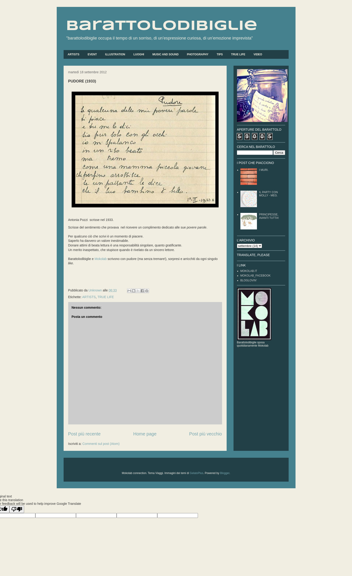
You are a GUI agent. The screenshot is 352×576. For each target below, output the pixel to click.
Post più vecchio (205, 433)
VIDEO (257, 54)
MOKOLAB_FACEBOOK (255, 275)
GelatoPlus (196, 473)
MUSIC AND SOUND (165, 54)
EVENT (92, 54)
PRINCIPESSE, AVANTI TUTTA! (269, 216)
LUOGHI (138, 54)
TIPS (220, 54)
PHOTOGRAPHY (197, 54)
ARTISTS (73, 54)
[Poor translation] (16, 509)
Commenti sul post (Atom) (101, 444)
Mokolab (101, 259)
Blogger (224, 473)
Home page (144, 433)
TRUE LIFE (238, 54)
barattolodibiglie (161, 26)
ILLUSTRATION (115, 54)
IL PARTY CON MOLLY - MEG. (268, 194)
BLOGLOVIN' (248, 280)
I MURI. (263, 170)
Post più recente (84, 433)
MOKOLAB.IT (248, 271)
